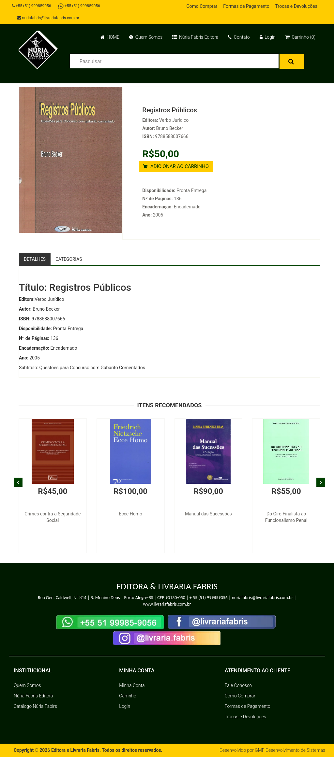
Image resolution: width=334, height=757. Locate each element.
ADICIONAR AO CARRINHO (176, 166)
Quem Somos (145, 37)
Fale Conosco (238, 685)
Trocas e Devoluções (296, 6)
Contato (239, 37)
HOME (109, 37)
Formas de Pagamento (246, 6)
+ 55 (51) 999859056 (209, 597)
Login (268, 37)
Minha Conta (131, 685)
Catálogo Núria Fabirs (35, 706)
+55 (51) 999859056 (32, 6)
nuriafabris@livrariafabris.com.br (49, 18)
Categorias (69, 259)
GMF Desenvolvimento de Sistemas (289, 750)
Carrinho (127, 696)
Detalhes (35, 259)
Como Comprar (201, 6)
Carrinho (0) (300, 37)
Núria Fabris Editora (195, 37)
